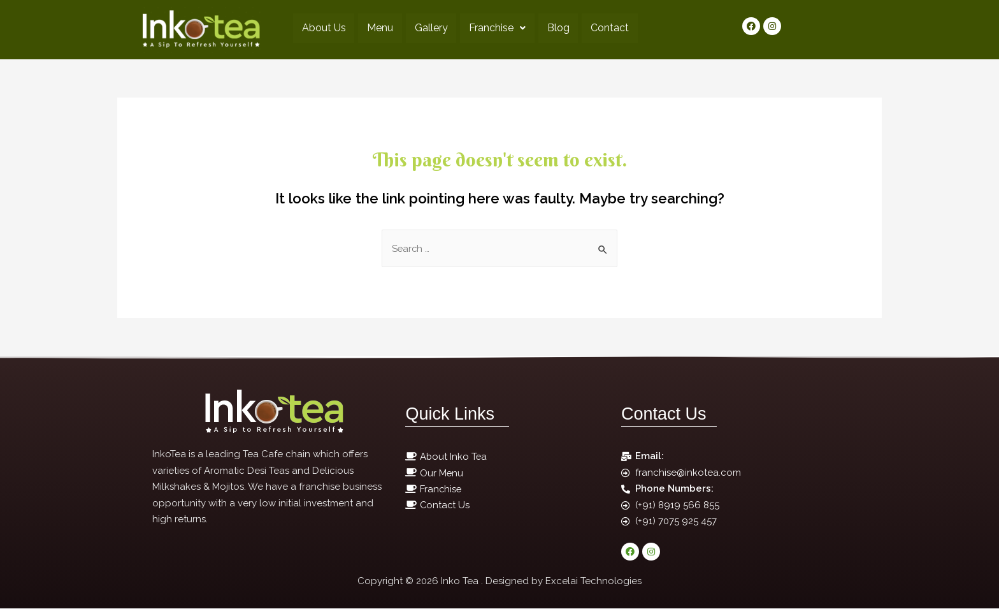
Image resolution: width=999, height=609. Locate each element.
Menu (377, 28)
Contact (613, 28)
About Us (319, 28)
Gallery (430, 28)
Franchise (498, 28)
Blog (560, 28)
